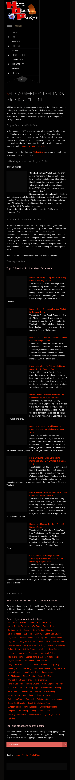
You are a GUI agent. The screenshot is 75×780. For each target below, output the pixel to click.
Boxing (49, 630)
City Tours (12, 638)
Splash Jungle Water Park (39, 703)
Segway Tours (14, 695)
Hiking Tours (53, 649)
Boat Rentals (38, 630)
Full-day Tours (14, 649)
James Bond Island (34, 657)
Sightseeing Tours (15, 699)
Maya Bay (55, 664)
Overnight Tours (15, 672)
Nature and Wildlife (42, 668)
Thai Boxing (23, 711)
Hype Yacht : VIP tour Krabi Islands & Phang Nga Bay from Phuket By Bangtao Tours (46, 429)
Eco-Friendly (18, 59)
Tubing (33, 711)
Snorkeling (50, 699)
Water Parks (44, 711)
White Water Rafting (38, 714)
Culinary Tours (42, 638)
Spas (59, 699)
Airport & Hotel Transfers (18, 626)
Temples (11, 711)
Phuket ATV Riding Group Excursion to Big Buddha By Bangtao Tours (47, 279)
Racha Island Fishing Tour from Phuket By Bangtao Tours (47, 525)
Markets (44, 664)
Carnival (38, 634)
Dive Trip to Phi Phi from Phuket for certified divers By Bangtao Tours (48, 339)
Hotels (15, 37)
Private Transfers (15, 688)
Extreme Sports (14, 645)
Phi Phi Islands (14, 676)
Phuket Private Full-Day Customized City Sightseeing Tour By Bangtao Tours (46, 396)
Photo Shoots (29, 676)
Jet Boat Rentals (52, 657)
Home (14, 32)
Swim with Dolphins (48, 707)
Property (16, 68)
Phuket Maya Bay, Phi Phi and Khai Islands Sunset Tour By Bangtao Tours (47, 367)
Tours (15, 50)
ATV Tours (35, 626)
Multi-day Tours (14, 668)
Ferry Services (30, 645)
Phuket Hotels (39, 152)
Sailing (38, 691)
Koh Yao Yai (42, 661)
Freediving (60, 645)
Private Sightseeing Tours (52, 684)
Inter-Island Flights (16, 657)
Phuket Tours (35, 755)
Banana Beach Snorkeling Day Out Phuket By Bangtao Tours (47, 310)
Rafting (58, 688)
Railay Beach (13, 691)
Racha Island (47, 688)
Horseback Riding (48, 653)
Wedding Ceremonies (17, 714)
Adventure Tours (27, 622)
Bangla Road (48, 626)
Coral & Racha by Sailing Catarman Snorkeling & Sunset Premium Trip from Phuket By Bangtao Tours (46, 558)
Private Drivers (32, 684)
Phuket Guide (18, 55)
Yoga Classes (55, 714)
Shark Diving (28, 695)
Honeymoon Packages (28, 653)
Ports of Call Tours (16, 684)
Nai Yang (27, 668)
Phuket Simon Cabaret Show (20, 680)
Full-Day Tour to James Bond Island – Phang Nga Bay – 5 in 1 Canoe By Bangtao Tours (47, 461)
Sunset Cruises (14, 707)
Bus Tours (28, 634)
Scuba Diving (49, 691)
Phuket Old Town (45, 676)
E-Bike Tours (59, 641)
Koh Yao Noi (29, 661)
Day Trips (12, 641)
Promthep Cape (32, 688)
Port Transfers (41, 680)
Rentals (16, 41)
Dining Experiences (27, 641)
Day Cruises (56, 638)
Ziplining (11, 718)
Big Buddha (13, 630)
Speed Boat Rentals (16, 703)
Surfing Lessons (30, 707)
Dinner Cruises (44, 641)
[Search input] (35, 744)
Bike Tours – (25, 630)
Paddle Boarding (31, 672)
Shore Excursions (44, 695)
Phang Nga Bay (48, 672)
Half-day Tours (28, 649)
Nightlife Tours (59, 668)
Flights (16, 46)
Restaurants (27, 691)
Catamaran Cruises (53, 634)
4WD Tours (12, 622)
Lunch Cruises (32, 664)
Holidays (12, 653)
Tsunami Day (18, 64)
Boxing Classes (14, 634)
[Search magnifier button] (64, 744)
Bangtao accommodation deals (34, 146)
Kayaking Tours (14, 661)
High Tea (42, 649)
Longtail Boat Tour (16, 664)
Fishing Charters (46, 645)
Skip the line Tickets (34, 699)
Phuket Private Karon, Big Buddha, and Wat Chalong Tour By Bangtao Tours (48, 494)
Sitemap (16, 73)
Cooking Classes (26, 638)
